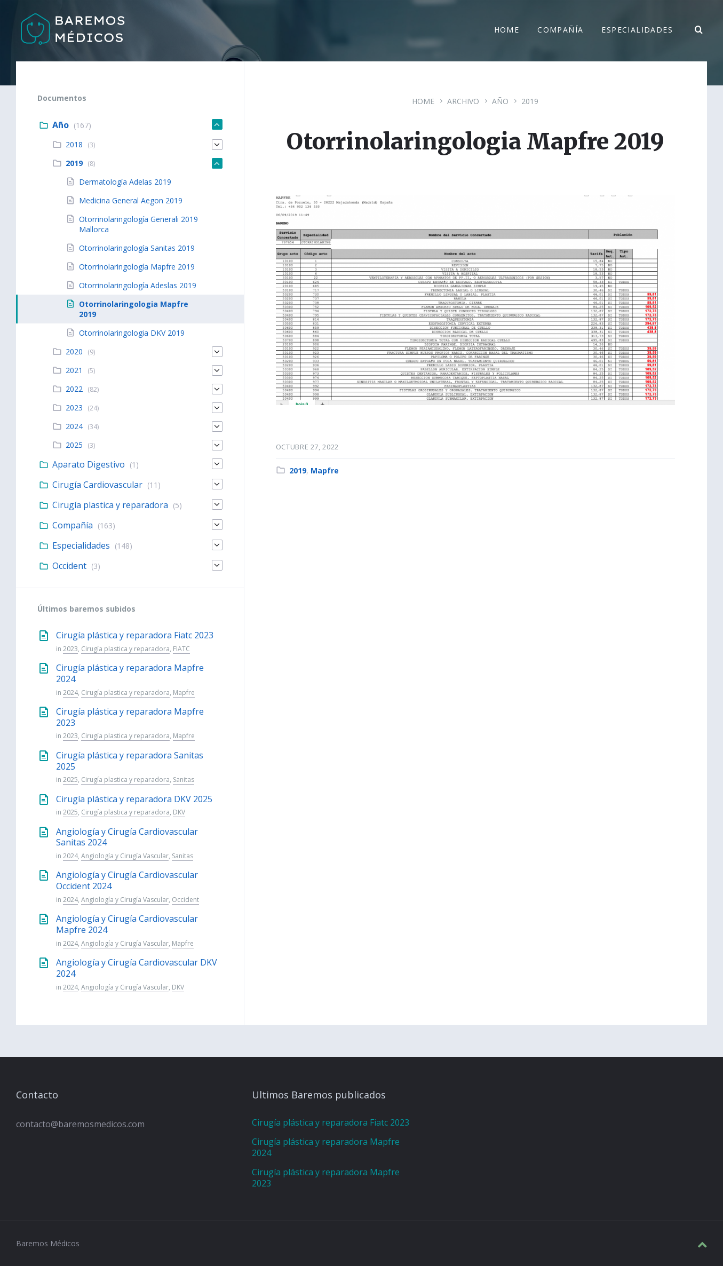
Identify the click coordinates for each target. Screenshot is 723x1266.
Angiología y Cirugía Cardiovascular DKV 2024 (136, 967)
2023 (70, 648)
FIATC (181, 648)
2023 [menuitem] (74, 407)
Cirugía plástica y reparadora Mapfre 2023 (130, 717)
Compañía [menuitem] (560, 31)
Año (500, 101)
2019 (529, 101)
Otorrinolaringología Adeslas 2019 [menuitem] (137, 285)
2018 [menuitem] (74, 144)
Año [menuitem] (60, 125)
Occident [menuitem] (69, 566)
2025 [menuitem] (74, 445)
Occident (185, 899)
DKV (179, 812)
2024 (70, 692)
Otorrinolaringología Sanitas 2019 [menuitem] (137, 248)
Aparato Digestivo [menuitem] (88, 464)
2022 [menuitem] (74, 389)
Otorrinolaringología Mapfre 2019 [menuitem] (137, 267)
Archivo (463, 101)
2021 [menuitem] (74, 370)
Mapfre (325, 470)
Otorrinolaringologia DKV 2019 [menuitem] (132, 333)
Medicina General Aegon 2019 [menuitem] (130, 200)
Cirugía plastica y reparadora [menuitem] (110, 505)
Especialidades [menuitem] (637, 31)
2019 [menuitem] (74, 163)
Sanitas (183, 779)
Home (423, 101)
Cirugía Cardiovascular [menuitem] (97, 484)
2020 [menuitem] (74, 351)
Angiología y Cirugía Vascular (125, 855)
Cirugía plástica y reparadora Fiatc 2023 (134, 635)
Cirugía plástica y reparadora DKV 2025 (134, 799)
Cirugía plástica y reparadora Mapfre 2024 (130, 673)
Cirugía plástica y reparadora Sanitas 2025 (129, 760)
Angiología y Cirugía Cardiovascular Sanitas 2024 (127, 837)
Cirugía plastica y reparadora (125, 648)
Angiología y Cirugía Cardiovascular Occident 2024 (127, 880)
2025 (70, 779)
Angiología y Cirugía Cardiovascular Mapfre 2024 (127, 924)
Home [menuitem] (507, 31)
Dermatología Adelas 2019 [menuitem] (125, 182)
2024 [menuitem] (74, 426)
